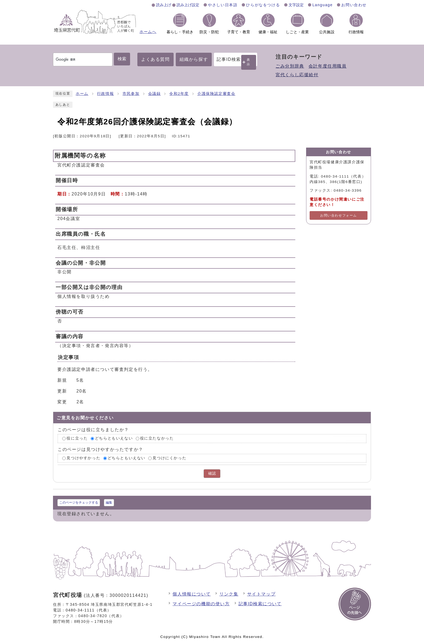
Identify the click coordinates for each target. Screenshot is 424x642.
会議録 (154, 94)
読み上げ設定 (188, 5)
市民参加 (130, 94)
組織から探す (194, 59)
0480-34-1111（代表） (88, 610)
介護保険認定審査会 (216, 94)
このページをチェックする (78, 502)
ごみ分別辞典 (290, 66)
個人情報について (192, 594)
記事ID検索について (260, 603)
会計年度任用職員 (328, 66)
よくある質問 (155, 59)
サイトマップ (261, 594)
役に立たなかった (157, 438)
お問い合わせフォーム (338, 215)
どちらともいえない (114, 438)
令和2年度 (179, 94)
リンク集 (228, 594)
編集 (109, 502)
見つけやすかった (83, 458)
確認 (212, 473)
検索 (122, 58)
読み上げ (163, 5)
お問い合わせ (354, 5)
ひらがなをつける (263, 5)
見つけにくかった (169, 458)
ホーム (82, 94)
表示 (248, 62)
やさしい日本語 (222, 5)
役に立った (77, 438)
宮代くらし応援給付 (297, 74)
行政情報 (105, 94)
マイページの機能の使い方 (201, 603)
